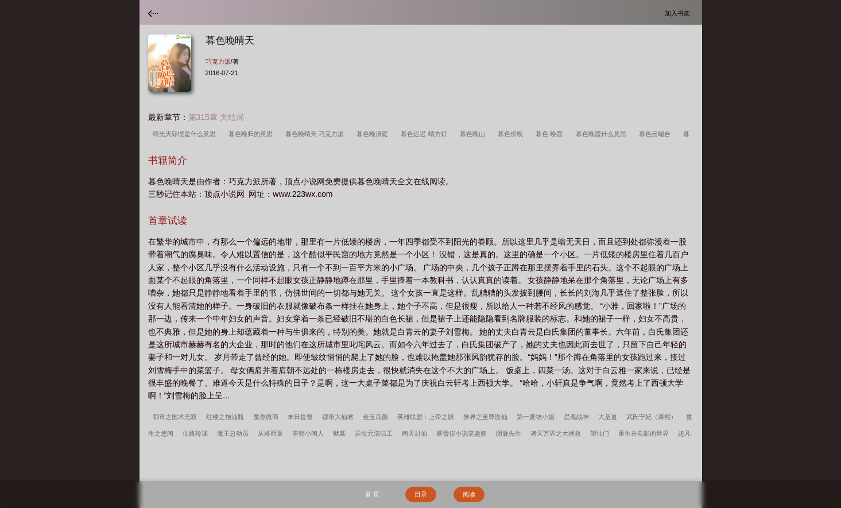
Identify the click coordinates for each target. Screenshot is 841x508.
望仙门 (599, 433)
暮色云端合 (656, 133)
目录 (420, 494)
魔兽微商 (265, 416)
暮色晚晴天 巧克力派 (316, 133)
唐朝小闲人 (308, 433)
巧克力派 (218, 61)
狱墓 (339, 433)
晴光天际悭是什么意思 (186, 133)
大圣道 (607, 416)
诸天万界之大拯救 (555, 433)
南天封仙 (414, 433)
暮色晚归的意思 (252, 133)
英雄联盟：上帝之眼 (425, 416)
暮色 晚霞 (551, 133)
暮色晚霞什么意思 (603, 133)
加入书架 (679, 13)
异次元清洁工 (374, 433)
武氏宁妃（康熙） (651, 416)
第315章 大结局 (216, 117)
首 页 (372, 494)
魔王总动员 (233, 433)
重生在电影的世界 (643, 433)
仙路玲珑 (195, 433)
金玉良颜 (375, 416)
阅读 (469, 494)
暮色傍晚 (512, 133)
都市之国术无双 (175, 416)
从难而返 (270, 433)
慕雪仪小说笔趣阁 (461, 433)
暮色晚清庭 (374, 133)
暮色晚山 (474, 133)
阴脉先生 (508, 433)
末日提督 (300, 416)
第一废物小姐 (536, 416)
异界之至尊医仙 (485, 416)
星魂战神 (576, 416)
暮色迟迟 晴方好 (425, 133)
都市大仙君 (338, 416)
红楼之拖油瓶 (225, 416)
